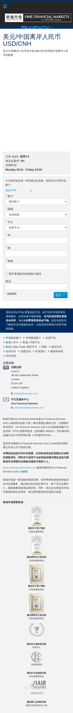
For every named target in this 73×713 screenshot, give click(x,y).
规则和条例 (56, 351)
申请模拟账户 (33, 337)
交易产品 (51, 337)
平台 (9, 222)
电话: (8, 281)
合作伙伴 (11, 351)
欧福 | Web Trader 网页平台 (21, 346)
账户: (9, 196)
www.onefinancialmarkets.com (20, 467)
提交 (60, 295)
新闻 (44, 346)
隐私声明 (10, 190)
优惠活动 (26, 351)
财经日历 (56, 346)
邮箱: (9, 261)
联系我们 (40, 351)
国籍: (9, 209)
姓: (8, 248)
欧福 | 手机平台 (31, 342)
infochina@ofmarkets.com (29, 407)
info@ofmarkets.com (26, 393)
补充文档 (11, 355)
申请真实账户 (13, 337)
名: (8, 235)
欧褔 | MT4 (12, 342)
